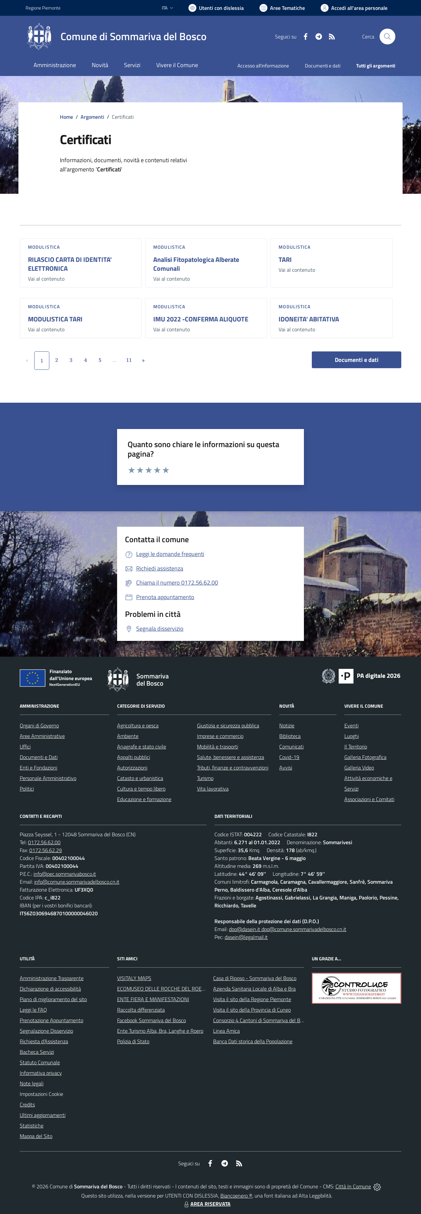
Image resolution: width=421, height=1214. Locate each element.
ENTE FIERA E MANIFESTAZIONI (153, 999)
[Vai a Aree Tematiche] (282, 8)
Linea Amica (226, 1031)
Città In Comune (353, 1186)
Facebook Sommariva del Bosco (151, 1020)
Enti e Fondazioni (38, 767)
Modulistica (44, 246)
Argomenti (92, 117)
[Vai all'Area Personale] (354, 8)
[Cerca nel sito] (387, 36)
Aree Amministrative (42, 736)
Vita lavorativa (213, 789)
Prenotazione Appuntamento (51, 1020)
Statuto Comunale (40, 1062)
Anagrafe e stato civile (141, 746)
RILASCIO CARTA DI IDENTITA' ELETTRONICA (70, 263)
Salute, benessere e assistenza (230, 757)
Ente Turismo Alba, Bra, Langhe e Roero (160, 1031)
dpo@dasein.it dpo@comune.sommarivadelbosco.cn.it (287, 929)
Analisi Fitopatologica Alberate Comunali (196, 263)
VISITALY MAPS (134, 978)
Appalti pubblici (133, 757)
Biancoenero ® (236, 1196)
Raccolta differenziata (141, 1010)
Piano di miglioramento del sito (53, 999)
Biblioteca (290, 736)
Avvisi (285, 767)
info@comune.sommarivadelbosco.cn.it (76, 882)
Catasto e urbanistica (140, 778)
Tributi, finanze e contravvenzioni (232, 767)
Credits (27, 1104)
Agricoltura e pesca (138, 725)
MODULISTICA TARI (55, 319)
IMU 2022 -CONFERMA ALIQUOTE (200, 319)
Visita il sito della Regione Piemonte (252, 999)
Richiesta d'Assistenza (44, 1041)
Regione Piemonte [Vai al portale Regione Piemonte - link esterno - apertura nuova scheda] (43, 7)
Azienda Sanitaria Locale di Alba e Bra (254, 989)
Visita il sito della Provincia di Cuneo (252, 1010)
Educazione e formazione (144, 799)
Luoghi (351, 736)
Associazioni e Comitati (369, 799)
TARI (285, 259)
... (114, 360)
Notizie (286, 725)
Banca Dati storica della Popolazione (252, 1041)
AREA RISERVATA (207, 1204)
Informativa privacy (41, 1073)
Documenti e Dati (39, 757)
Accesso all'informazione (263, 65)
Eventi (351, 725)
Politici (27, 789)
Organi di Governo (39, 725)
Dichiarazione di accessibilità (50, 989)
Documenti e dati (357, 359)
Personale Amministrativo (48, 778)
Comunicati (291, 746)
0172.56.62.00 (44, 842)
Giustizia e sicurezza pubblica (228, 725)
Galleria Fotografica (365, 757)
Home (66, 117)
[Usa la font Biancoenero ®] (216, 8)
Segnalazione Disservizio (46, 1031)
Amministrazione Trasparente (52, 978)
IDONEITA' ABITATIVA (309, 319)
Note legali (31, 1083)
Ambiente (127, 736)
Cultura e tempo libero (141, 789)
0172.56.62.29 (45, 850)
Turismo (205, 778)
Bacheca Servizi (37, 1052)
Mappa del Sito (36, 1136)
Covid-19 (289, 757)
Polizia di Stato (133, 1041)
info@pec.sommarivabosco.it (65, 874)
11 (129, 360)
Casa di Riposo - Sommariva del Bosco (254, 978)
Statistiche (31, 1125)
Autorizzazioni (132, 767)
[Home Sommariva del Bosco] (116, 36)
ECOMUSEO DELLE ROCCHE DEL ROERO (163, 989)
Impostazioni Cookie (41, 1094)
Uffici (25, 746)
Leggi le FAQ (33, 1010)
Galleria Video (359, 767)
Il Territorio (355, 746)
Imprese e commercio (220, 736)
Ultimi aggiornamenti (42, 1115)
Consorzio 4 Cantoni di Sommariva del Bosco (261, 1020)
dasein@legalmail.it (246, 937)
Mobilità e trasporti (217, 746)
